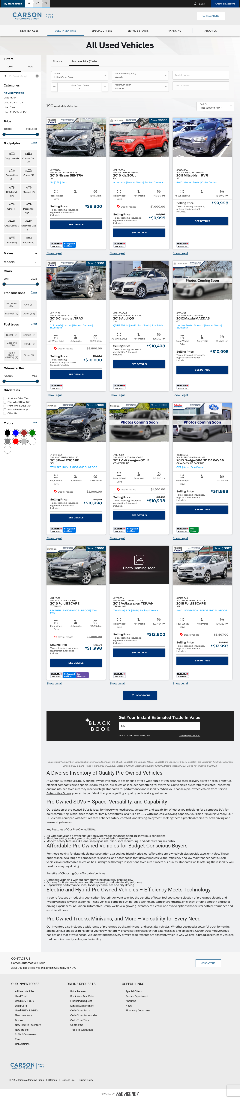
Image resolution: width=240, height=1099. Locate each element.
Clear (34, 142)
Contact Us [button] (208, 963)
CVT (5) (29, 305)
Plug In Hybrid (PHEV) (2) (11, 355)
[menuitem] (29, 30)
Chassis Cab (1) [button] (28, 160)
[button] (13, 3)
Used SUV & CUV (13, 102)
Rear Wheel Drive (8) (18, 410)
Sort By (203, 104)
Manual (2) (11, 314)
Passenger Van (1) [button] (28, 211)
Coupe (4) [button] (28, 175)
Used (10, 67)
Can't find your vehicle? (189, 735)
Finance (57, 61)
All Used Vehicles (14, 93)
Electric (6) (28, 335)
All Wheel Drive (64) (18, 398)
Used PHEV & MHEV (15, 112)
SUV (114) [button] (12, 243)
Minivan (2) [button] (29, 192)
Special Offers (102, 30)
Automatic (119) (12, 304)
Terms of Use (68, 1080)
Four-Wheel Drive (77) (19, 402)
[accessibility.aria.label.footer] (127, 1094)
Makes (20, 253)
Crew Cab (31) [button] (11, 226)
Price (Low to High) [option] (211, 108)
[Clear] (37, 76)
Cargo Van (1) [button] (12, 158)
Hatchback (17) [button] (11, 194)
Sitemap (52, 1080)
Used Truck (10, 98)
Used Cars (9, 107)
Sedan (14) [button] (28, 243)
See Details (76, 224)
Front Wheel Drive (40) (20, 406)
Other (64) (29, 314)
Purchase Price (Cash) (84, 61)
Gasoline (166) (12, 344)
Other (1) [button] (11, 209)
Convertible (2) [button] (12, 177)
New (30, 67)
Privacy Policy (86, 1080)
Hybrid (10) (28, 344)
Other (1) (29, 355)
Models (20, 262)
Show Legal (54, 253)
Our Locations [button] (210, 16)
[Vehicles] (159, 726)
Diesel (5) (11, 335)
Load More (141, 695)
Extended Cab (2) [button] (28, 228)
